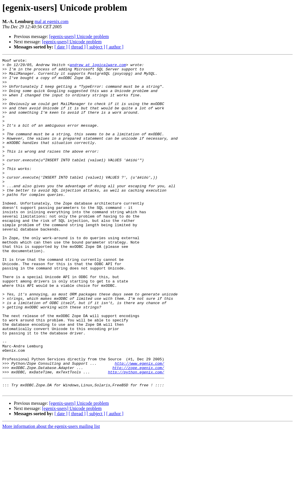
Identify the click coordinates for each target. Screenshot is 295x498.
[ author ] (115, 46)
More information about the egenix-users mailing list (51, 492)
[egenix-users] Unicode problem (79, 36)
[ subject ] (96, 46)
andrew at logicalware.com (98, 66)
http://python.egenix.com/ (136, 435)
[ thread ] (77, 46)
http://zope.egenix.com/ (138, 430)
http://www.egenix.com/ (139, 424)
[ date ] (60, 46)
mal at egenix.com (52, 21)
